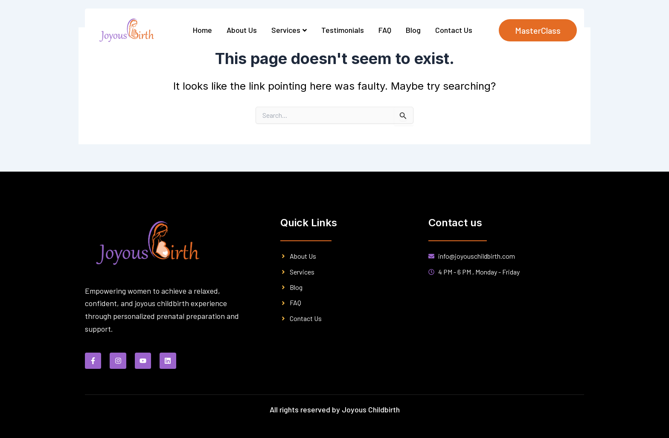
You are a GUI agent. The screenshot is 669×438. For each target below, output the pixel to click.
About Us (242, 30)
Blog (413, 30)
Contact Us (453, 30)
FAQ (384, 30)
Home (202, 30)
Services (289, 30)
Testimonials (342, 30)
